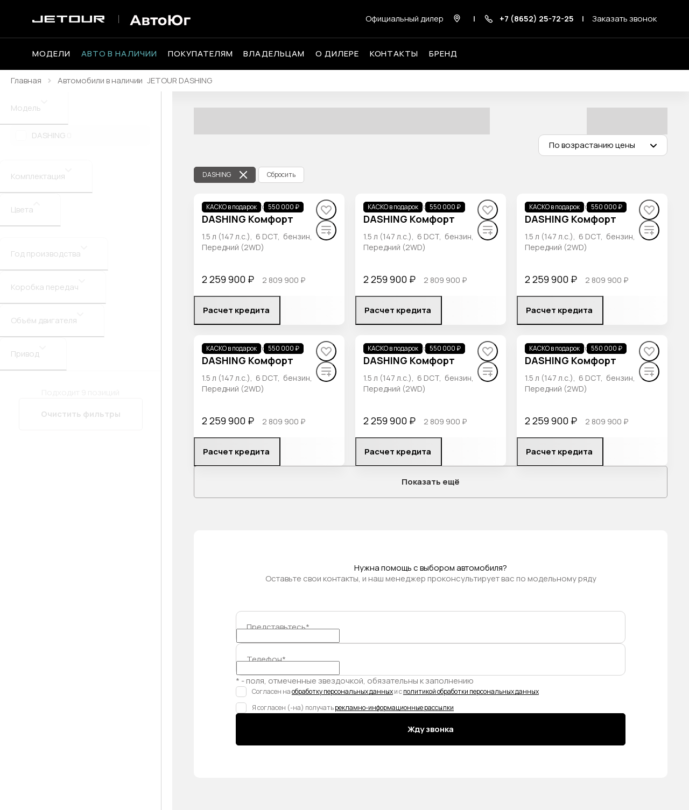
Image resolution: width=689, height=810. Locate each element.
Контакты (394, 53)
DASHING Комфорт (247, 218)
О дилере (337, 53)
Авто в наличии (119, 53)
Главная (26, 80)
